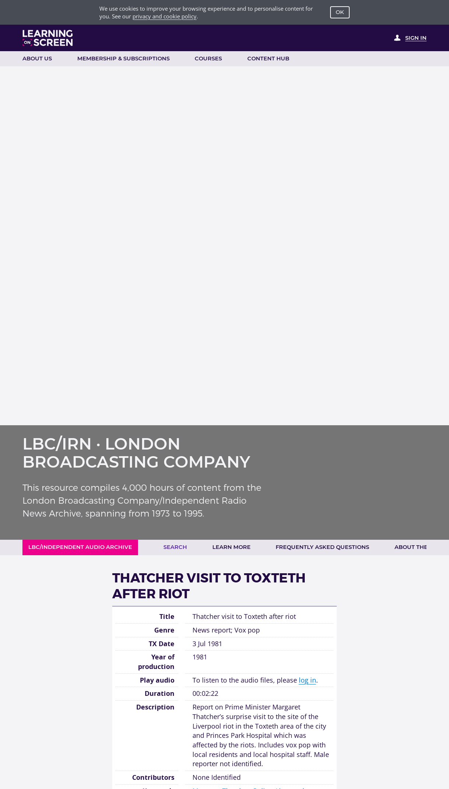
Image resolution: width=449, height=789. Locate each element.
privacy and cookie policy (164, 16)
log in (307, 680)
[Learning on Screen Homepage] (47, 37)
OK (340, 12)
